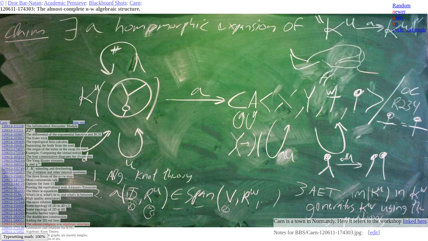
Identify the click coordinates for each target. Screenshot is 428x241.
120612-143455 (13, 209)
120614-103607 (13, 134)
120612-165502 (13, 187)
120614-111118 (12, 126)
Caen (134, 3)
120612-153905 (13, 194)
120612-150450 (13, 206)
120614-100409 (13, 142)
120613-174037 (13, 149)
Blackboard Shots (108, 3)
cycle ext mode (409, 29)
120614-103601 (13, 138)
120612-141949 (13, 213)
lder (398, 17)
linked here (415, 221)
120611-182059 (13, 217)
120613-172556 (13, 153)
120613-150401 (13, 176)
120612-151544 (13, 202)
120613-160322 (13, 164)
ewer (399, 11)
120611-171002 (13, 231)
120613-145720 (13, 180)
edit (374, 232)
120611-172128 (13, 228)
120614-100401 (13, 145)
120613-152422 (13, 172)
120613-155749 (13, 168)
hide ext (79, 122)
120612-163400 (13, 191)
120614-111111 (12, 130)
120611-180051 (13, 220)
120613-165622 (13, 157)
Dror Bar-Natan (24, 3)
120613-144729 (13, 183)
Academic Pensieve (65, 3)
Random (402, 5)
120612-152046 (13, 198)
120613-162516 (13, 160)
